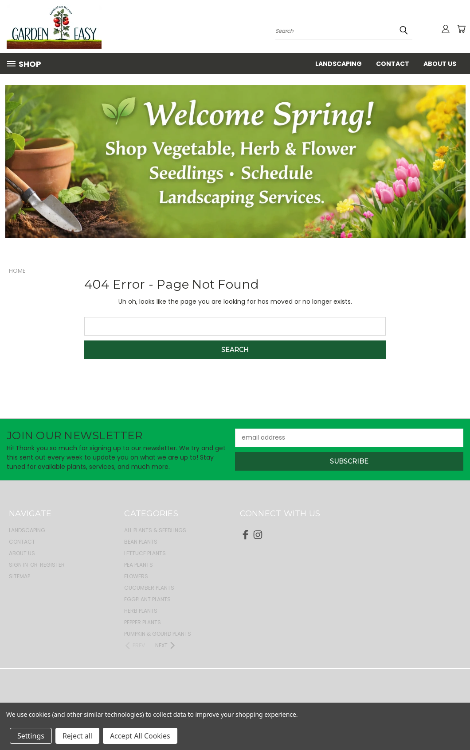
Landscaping (338, 63)
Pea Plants (138, 564)
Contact (392, 63)
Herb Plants (140, 611)
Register (52, 564)
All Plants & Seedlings (155, 530)
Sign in (19, 564)
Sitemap (19, 576)
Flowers (136, 576)
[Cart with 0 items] (461, 28)
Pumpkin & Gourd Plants (157, 634)
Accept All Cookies (140, 736)
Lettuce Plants (145, 553)
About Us (439, 63)
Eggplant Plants (147, 599)
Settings (30, 736)
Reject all (77, 736)
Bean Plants (140, 541)
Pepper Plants (142, 622)
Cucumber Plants (149, 587)
